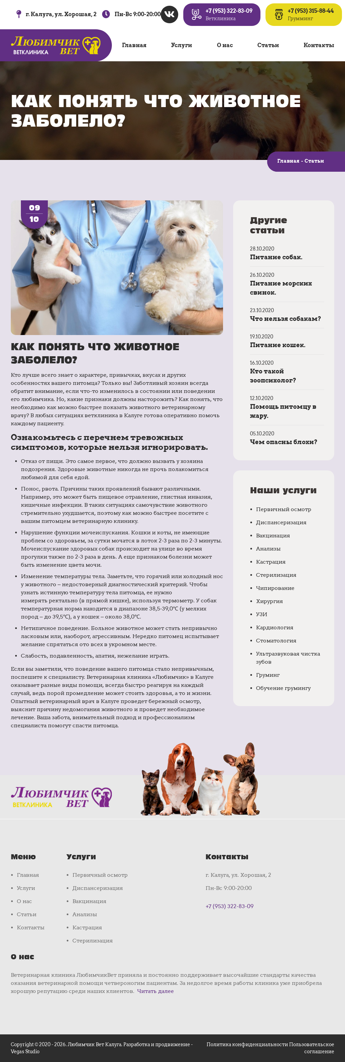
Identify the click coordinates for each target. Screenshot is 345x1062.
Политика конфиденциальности (247, 1044)
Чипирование (275, 588)
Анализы (268, 548)
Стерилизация (276, 575)
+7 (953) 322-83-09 (230, 906)
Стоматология (276, 640)
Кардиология (274, 627)
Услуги (181, 45)
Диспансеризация (281, 522)
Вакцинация (273, 535)
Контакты (319, 45)
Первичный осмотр (283, 509)
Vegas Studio (25, 1051)
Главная (134, 45)
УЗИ (261, 614)
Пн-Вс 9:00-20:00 (138, 14)
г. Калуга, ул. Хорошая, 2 (61, 14)
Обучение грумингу (283, 688)
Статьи (268, 45)
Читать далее (155, 991)
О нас (225, 45)
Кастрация (271, 562)
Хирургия (269, 601)
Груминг (268, 675)
